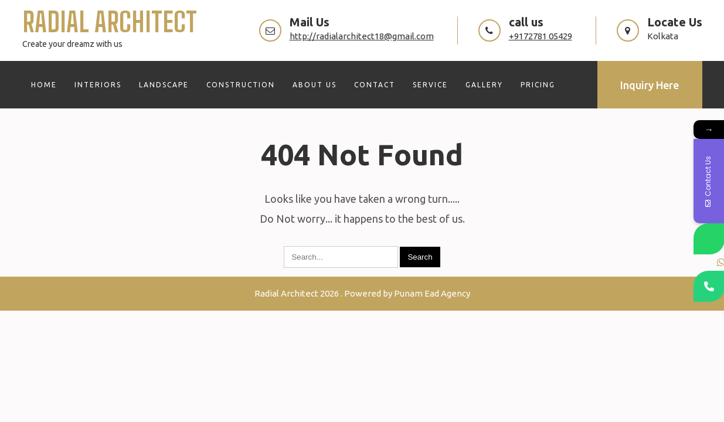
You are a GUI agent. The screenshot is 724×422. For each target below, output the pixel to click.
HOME (44, 85)
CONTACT (374, 85)
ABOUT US (314, 85)
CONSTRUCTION (240, 85)
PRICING (538, 85)
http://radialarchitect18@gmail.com (362, 36)
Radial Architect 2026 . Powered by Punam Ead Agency (362, 293)
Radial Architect (109, 22)
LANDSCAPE (164, 85)
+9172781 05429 (540, 36)
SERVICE (430, 85)
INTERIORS (97, 85)
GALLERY (484, 85)
